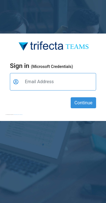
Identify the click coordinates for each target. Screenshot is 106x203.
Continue (83, 102)
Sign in (41, 65)
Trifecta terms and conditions (18, 114)
